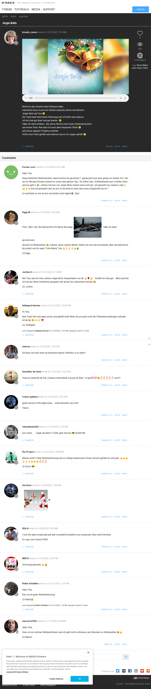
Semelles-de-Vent (32, 371)
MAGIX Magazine (48, 685)
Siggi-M (26, 212)
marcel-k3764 (29, 621)
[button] (125, 146)
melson (26, 346)
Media (36, 9)
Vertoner (27, 485)
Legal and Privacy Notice (17, 672)
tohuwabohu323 (30, 426)
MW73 (25, 558)
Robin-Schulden (30, 583)
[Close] (88, 652)
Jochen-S (27, 272)
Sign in (140, 9)
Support (49, 9)
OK (79, 679)
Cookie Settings (56, 679)
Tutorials (21, 9)
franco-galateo (30, 396)
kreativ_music (30, 32)
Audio (13, 16)
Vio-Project (28, 452)
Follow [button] (109, 146)
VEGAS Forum (29, 685)
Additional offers (9, 685)
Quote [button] (117, 146)
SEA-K (25, 528)
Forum (7, 9)
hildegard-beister (31, 305)
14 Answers (140, 60)
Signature (29, 146)
